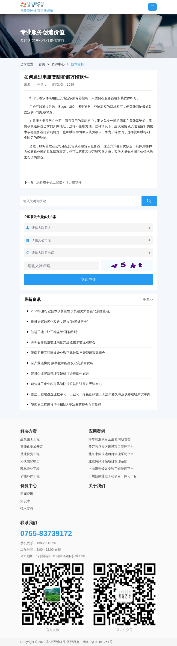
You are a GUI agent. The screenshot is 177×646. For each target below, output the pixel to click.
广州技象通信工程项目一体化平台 (112, 476)
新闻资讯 (26, 494)
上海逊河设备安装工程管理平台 (111, 469)
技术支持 (77, 64)
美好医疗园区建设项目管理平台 (111, 446)
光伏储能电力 (30, 461)
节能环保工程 (30, 476)
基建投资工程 (30, 454)
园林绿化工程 (30, 469)
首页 (42, 64)
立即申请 (88, 280)
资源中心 (58, 64)
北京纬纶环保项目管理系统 (107, 461)
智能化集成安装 (31, 446)
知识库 (25, 501)
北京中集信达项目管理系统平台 (111, 454)
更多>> (148, 299)
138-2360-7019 (47, 543)
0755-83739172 (46, 533)
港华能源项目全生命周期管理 (109, 439)
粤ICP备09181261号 (97, 642)
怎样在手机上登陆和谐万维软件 (59, 182)
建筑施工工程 (30, 439)
